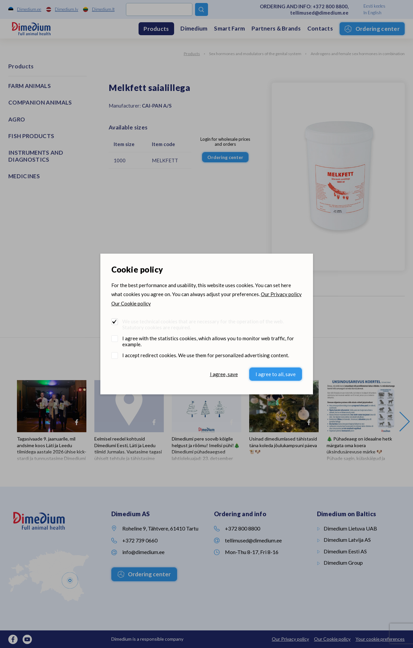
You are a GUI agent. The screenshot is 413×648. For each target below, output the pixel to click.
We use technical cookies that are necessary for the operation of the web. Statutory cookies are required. (203, 324)
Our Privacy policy (281, 294)
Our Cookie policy (131, 303)
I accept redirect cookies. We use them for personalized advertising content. (205, 355)
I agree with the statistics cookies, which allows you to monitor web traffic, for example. (208, 341)
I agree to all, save (276, 374)
